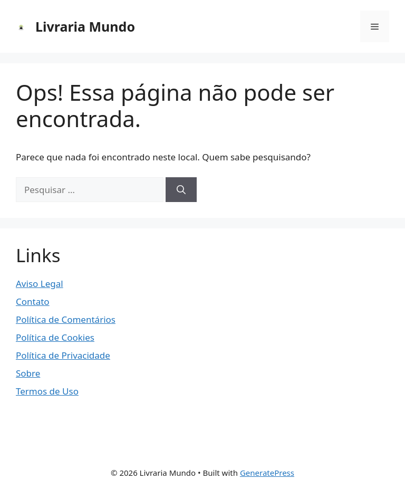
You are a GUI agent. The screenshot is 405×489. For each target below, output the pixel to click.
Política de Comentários (65, 319)
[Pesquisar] (181, 190)
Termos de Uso (47, 391)
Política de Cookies (55, 337)
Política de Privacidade (63, 355)
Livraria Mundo (85, 26)
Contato (33, 301)
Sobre (28, 373)
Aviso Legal (39, 283)
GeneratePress (267, 472)
